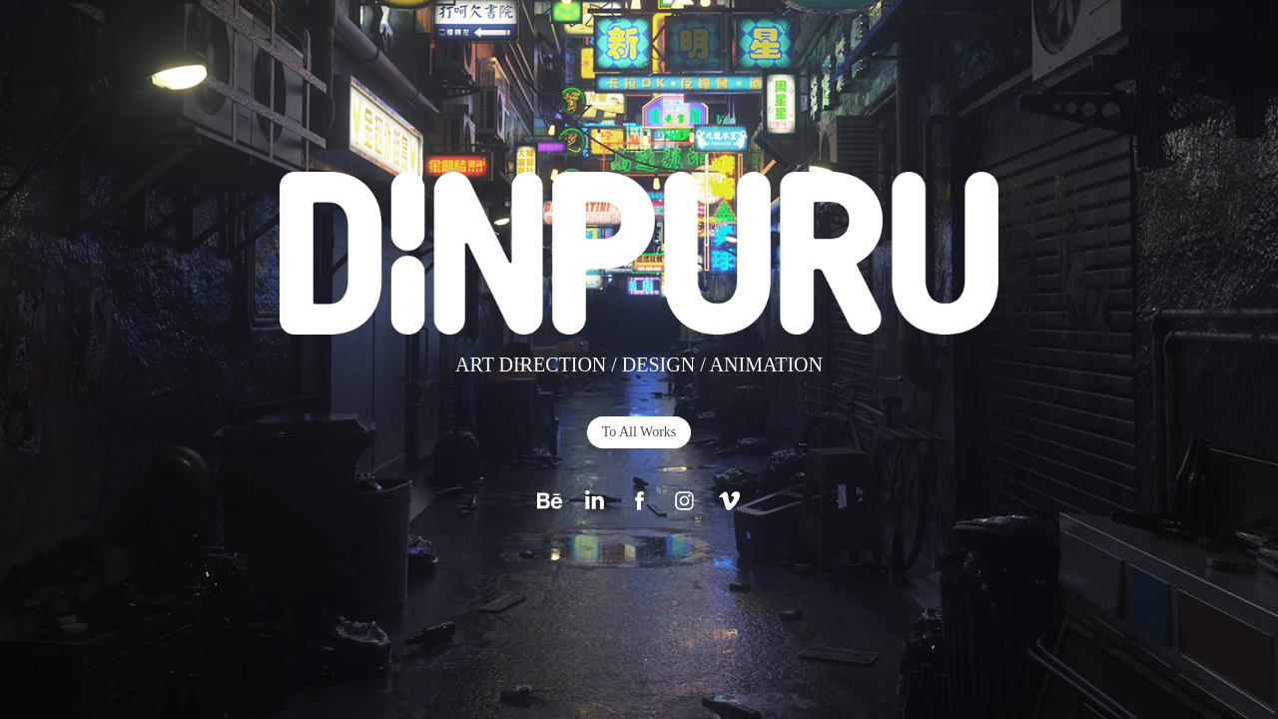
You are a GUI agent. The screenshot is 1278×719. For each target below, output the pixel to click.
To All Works (639, 431)
